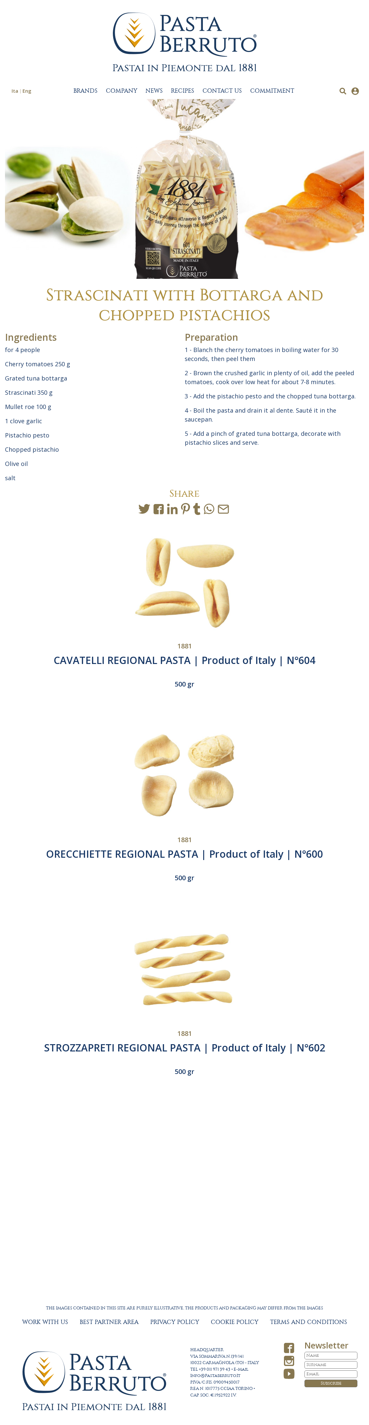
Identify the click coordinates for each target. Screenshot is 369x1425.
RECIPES (182, 91)
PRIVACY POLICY (174, 1322)
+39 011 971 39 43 (214, 1369)
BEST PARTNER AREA (109, 1322)
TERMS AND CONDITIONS (308, 1322)
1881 (184, 645)
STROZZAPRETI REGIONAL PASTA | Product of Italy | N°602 (184, 1047)
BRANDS (85, 91)
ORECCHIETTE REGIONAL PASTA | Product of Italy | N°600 (184, 854)
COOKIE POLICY (234, 1322)
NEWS (154, 91)
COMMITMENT (272, 91)
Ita (15, 90)
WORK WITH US (45, 1322)
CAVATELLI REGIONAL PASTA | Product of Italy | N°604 (184, 660)
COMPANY (121, 91)
